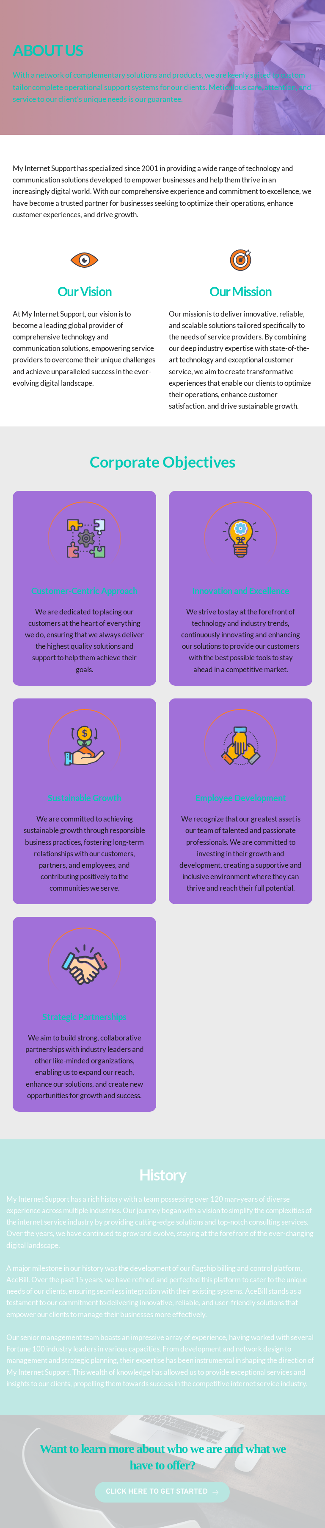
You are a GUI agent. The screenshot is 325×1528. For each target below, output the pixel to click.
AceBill (17, 1279)
